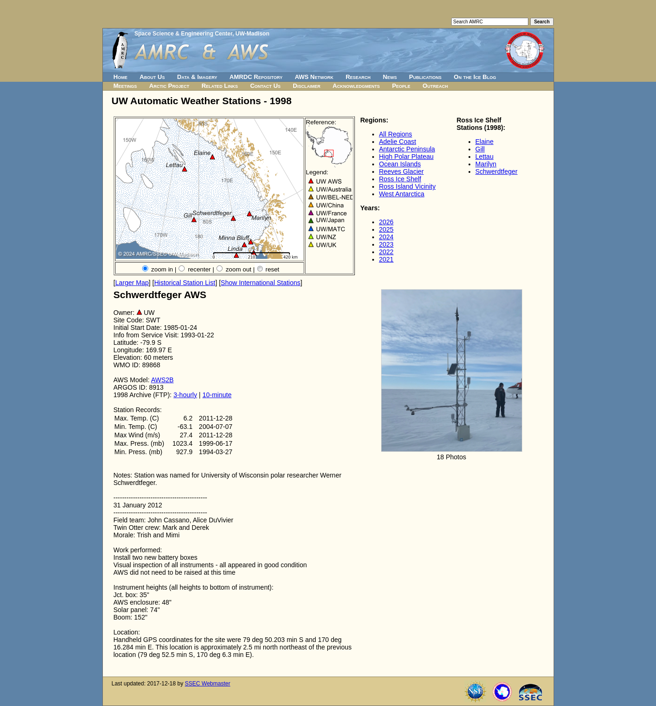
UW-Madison (252, 33)
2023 (386, 244)
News (390, 76)
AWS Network (314, 76)
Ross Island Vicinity (407, 186)
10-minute (216, 395)
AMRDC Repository (256, 76)
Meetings (125, 85)
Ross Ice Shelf (400, 179)
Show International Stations (260, 282)
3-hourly (185, 395)
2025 (386, 229)
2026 (386, 222)
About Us (152, 76)
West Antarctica (402, 194)
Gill (480, 149)
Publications (425, 76)
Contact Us (265, 85)
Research (358, 76)
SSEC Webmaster (207, 683)
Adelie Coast (397, 141)
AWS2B (162, 380)
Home (121, 76)
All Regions (395, 134)
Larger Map (132, 282)
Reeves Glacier (401, 171)
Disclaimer (306, 85)
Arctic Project (169, 85)
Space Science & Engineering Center (183, 33)
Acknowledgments (356, 85)
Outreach (435, 85)
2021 (386, 259)
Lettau (485, 156)
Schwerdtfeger (497, 171)
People (401, 85)
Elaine (485, 141)
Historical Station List (185, 282)
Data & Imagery (197, 76)
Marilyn (486, 164)
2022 (386, 252)
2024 (386, 237)
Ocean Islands (400, 164)
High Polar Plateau (406, 156)
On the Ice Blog (475, 76)
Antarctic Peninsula (407, 149)
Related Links (220, 85)
